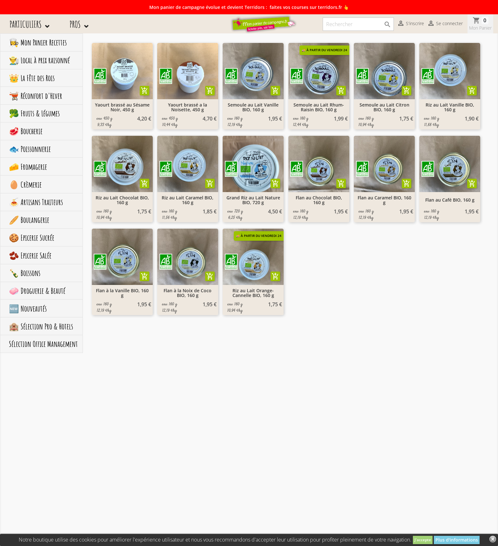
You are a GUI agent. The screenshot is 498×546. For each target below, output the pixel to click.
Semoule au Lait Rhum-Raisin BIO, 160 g (318, 107)
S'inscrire (410, 24)
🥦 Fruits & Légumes (34, 113)
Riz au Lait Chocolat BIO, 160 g (122, 200)
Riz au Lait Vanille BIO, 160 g (450, 107)
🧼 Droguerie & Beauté (37, 291)
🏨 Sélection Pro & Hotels (41, 326)
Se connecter (445, 24)
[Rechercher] (358, 24)
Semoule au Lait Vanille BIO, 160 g (253, 107)
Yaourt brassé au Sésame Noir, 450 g (122, 107)
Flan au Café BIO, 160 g (449, 199)
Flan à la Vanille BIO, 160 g (122, 293)
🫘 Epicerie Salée (30, 255)
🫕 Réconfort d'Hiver (35, 96)
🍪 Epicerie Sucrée (31, 237)
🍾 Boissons (24, 273)
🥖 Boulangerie (29, 220)
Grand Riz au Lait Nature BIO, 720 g (253, 200)
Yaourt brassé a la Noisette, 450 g (187, 107)
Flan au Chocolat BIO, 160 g (319, 200)
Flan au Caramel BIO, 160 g (384, 200)
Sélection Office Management (43, 344)
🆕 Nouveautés (28, 308)
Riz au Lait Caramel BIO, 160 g (187, 200)
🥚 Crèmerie (25, 184)
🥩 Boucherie (26, 131)
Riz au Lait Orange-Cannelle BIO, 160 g (253, 293)
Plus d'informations (456, 540)
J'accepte (422, 540)
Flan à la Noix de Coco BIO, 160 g (188, 293)
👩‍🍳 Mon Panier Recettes (38, 42)
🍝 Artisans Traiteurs (36, 202)
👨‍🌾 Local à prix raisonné (39, 60)
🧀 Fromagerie (28, 167)
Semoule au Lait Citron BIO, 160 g (384, 107)
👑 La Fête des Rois (32, 78)
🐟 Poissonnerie (30, 149)
